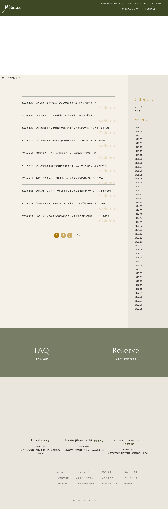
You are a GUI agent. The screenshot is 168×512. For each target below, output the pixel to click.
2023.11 (138, 237)
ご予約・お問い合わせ (85, 486)
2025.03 (138, 182)
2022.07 (138, 300)
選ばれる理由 (108, 475)
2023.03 (138, 269)
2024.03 (138, 222)
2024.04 (138, 218)
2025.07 (138, 166)
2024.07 (138, 210)
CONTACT (150, 9)
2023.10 (138, 241)
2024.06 (138, 214)
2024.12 (138, 194)
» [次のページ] (78, 235)
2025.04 (138, 178)
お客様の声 (129, 486)
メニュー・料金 (131, 475)
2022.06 (138, 304)
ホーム (4, 77)
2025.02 (138, 186)
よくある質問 (108, 481)
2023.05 (138, 261)
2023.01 (138, 277)
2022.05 (138, 308)
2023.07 (138, 253)
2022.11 (138, 285)
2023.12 (138, 233)
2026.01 (138, 143)
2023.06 (138, 257)
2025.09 (138, 159)
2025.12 (138, 147)
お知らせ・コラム (109, 486)
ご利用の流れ (63, 481)
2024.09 (138, 206)
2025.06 (138, 170)
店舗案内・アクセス (84, 481)
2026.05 (138, 127)
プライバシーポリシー (134, 481)
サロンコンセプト (83, 475)
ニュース (139, 107)
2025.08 (138, 162)
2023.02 (138, 273)
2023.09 (138, 245)
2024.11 (138, 198)
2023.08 (138, 249)
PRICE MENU (131, 9)
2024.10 (138, 202)
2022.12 (138, 281)
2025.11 (138, 151)
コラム (138, 111)
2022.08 (138, 296)
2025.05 (138, 174)
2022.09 (138, 293)
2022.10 (138, 289)
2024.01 (138, 229)
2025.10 (138, 155)
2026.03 (138, 135)
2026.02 (138, 139)
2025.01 (138, 190)
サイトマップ (63, 486)
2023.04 (138, 265)
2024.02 (138, 226)
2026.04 (138, 131)
